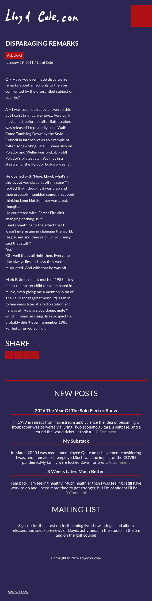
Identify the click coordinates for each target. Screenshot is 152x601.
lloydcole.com (90, 558)
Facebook (66, 579)
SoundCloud (76, 579)
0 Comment (106, 431)
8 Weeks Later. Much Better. (76, 471)
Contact (46, 579)
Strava (85, 579)
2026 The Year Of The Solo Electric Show (76, 410)
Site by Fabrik (18, 592)
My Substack (76, 441)
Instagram (95, 579)
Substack (104, 579)
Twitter (56, 579)
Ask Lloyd (14, 55)
